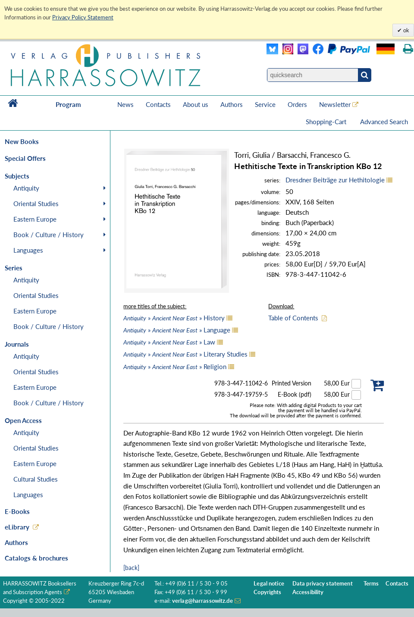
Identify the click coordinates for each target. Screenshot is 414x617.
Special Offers (25, 158)
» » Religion (174, 366)
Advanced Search (384, 121)
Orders (297, 104)
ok (405, 30)
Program (68, 104)
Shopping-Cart (327, 121)
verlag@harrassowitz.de (202, 601)
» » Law (169, 342)
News (125, 104)
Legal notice (269, 583)
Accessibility (308, 592)
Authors (231, 104)
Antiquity (26, 188)
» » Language (176, 330)
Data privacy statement (322, 583)
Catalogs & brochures (36, 558)
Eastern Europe (34, 219)
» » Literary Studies (185, 354)
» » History (174, 318)
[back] (131, 567)
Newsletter (335, 104)
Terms (371, 583)
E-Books (17, 511)
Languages (28, 250)
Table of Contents (293, 318)
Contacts (158, 104)
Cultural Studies (35, 479)
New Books (22, 141)
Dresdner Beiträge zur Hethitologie (335, 180)
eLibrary (17, 527)
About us (195, 104)
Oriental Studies (36, 203)
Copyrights (267, 592)
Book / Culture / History (48, 234)
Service (265, 104)
